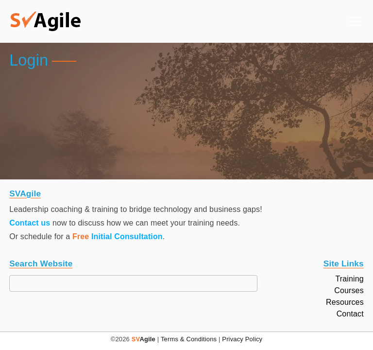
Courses (349, 291)
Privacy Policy (242, 339)
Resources (345, 302)
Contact (350, 314)
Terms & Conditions (189, 339)
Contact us (29, 223)
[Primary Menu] (355, 21)
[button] (45, 21)
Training (349, 279)
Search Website (40, 264)
